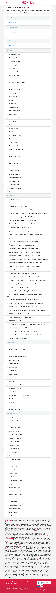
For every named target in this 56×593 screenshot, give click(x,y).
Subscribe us (25, 588)
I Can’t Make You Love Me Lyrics (17, 384)
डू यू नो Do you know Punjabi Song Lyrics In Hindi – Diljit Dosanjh (25, 252)
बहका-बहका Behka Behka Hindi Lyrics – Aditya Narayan (22, 220)
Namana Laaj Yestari (14, 65)
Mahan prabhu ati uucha (15, 438)
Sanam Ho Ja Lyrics (14, 353)
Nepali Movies (12, 32)
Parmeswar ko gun (13, 515)
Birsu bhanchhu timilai (14, 174)
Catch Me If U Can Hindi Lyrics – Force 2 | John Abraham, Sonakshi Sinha (27, 280)
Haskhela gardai (13, 501)
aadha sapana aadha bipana (16, 117)
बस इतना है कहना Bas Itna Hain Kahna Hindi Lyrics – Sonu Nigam (24, 255)
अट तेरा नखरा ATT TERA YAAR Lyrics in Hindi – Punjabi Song (23, 331)
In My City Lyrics (13, 374)
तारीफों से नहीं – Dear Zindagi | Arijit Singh (19, 328)
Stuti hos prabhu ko (14, 466)
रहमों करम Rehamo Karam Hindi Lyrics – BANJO (20, 210)
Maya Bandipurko (13, 107)
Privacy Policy (9, 583)
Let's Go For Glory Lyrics (15, 360)
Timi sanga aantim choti (15, 135)
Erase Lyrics (12, 377)
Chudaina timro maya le (15, 188)
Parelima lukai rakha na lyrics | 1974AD (19, 7)
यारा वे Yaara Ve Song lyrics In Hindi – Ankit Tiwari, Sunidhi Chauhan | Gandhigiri (28, 259)
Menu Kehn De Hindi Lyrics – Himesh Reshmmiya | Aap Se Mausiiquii (26, 303)
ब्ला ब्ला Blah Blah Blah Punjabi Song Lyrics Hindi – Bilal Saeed (24, 291)
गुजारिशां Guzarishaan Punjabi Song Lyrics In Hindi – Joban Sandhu (25, 234)
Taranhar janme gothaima (15, 494)
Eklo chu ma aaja (13, 163)
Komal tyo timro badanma (15, 72)
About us (14, 582)
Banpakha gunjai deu (14, 487)
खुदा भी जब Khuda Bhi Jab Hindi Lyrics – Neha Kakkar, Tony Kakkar (25, 276)
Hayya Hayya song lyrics (15, 406)
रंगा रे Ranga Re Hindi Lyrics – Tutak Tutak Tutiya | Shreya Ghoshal (25, 224)
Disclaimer (20, 582)
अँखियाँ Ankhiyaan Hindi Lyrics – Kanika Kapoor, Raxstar (23, 317)
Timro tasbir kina (13, 128)
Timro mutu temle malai (15, 54)
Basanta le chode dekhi (15, 160)
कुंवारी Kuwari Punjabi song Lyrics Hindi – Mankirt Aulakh (23, 238)
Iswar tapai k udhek (14, 470)
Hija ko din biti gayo (14, 441)
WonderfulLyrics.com (43, 590)
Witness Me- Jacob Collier (15, 388)
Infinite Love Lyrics (13, 381)
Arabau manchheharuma (15, 57)
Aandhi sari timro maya (15, 131)
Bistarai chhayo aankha (15, 177)
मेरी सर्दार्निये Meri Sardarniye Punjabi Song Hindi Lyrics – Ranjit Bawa (25, 262)
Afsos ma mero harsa (14, 424)
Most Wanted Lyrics (14, 363)
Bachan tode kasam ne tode (16, 149)
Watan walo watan (13, 202)
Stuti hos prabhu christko (15, 434)
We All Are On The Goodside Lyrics (17, 356)
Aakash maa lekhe (13, 124)
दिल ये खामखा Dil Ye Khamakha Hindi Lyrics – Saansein (22, 273)
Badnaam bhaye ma (14, 153)
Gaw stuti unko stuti (14, 452)
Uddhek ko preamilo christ (15, 459)
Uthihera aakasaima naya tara (16, 498)
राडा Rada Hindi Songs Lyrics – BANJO (18, 206)
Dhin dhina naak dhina (14, 79)
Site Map (16, 583)
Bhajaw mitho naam (14, 448)
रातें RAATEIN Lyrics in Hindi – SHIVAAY (18, 338)
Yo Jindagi (11, 100)
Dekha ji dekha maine (14, 199)
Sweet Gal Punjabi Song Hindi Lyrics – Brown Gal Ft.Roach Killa (25, 299)
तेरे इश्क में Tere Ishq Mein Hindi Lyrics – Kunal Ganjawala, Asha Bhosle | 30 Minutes (26, 295)
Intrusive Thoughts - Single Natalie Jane (19, 395)
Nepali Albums (12, 22)
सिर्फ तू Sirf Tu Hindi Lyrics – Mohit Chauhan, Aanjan (21, 245)
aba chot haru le (13, 114)
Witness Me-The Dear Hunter (16, 392)
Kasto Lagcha (12, 103)
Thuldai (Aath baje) (14, 75)
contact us (8, 582)
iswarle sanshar (13, 473)
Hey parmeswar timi (14, 484)
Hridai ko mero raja (14, 445)
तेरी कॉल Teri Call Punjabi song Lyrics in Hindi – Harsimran (23, 241)
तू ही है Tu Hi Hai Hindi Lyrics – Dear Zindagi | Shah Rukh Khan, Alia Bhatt (27, 310)
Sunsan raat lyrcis (13, 491)
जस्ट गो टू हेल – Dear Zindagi (15, 320)
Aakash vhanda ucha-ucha (15, 480)
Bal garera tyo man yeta (15, 156)
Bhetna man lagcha (14, 167)
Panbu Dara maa (13, 68)
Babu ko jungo (12, 93)
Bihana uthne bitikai (14, 170)
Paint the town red (13, 399)
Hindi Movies (12, 36)
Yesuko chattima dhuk (14, 508)
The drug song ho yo (14, 191)
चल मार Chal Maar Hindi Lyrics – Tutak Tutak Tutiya (21, 217)
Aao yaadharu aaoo (14, 142)
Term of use (27, 582)
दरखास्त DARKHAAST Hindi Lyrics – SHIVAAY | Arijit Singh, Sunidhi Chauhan (27, 213)
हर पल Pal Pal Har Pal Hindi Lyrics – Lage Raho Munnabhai (23, 231)
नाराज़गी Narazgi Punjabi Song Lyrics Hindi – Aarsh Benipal (23, 248)
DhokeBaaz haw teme (14, 61)
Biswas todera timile (14, 181)
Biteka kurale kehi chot (14, 184)
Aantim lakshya (13, 139)
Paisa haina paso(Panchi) (15, 86)
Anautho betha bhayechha (15, 146)
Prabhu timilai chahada (15, 505)
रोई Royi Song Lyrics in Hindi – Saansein (19, 287)
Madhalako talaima (14, 477)
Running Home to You (14, 409)
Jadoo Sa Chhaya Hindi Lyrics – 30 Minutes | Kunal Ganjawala (24, 266)
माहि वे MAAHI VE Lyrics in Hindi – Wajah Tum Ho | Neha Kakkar (24, 306)
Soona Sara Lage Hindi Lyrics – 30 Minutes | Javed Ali (22, 284)
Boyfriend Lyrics (13, 370)
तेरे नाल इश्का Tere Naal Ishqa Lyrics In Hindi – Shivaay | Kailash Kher (25, 335)
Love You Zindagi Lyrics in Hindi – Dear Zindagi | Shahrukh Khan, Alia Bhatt (27, 324)
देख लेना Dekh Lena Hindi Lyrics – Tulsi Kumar (20, 313)
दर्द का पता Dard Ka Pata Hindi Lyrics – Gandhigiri (21, 227)
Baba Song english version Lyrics (17, 349)
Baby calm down (13, 402)
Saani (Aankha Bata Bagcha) (16, 89)
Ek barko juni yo (13, 512)
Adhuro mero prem (13, 121)
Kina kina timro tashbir (14, 110)
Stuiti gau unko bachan (15, 417)
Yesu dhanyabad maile (14, 431)
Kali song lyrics (13, 96)
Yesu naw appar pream (15, 462)
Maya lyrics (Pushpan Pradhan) (17, 82)
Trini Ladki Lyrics (13, 367)
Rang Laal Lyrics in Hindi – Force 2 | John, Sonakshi (22, 269)
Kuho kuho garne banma (15, 455)
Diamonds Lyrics (13, 346)
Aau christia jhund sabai (15, 427)
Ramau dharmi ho (13, 420)
